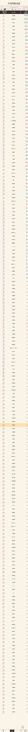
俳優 (12, 9)
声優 (15, 9)
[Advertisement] (14, 722)
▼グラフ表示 (25, 7)
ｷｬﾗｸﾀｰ (9, 9)
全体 (1, 9)
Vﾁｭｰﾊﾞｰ (19, 9)
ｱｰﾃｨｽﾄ (24, 9)
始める (25, 730)
